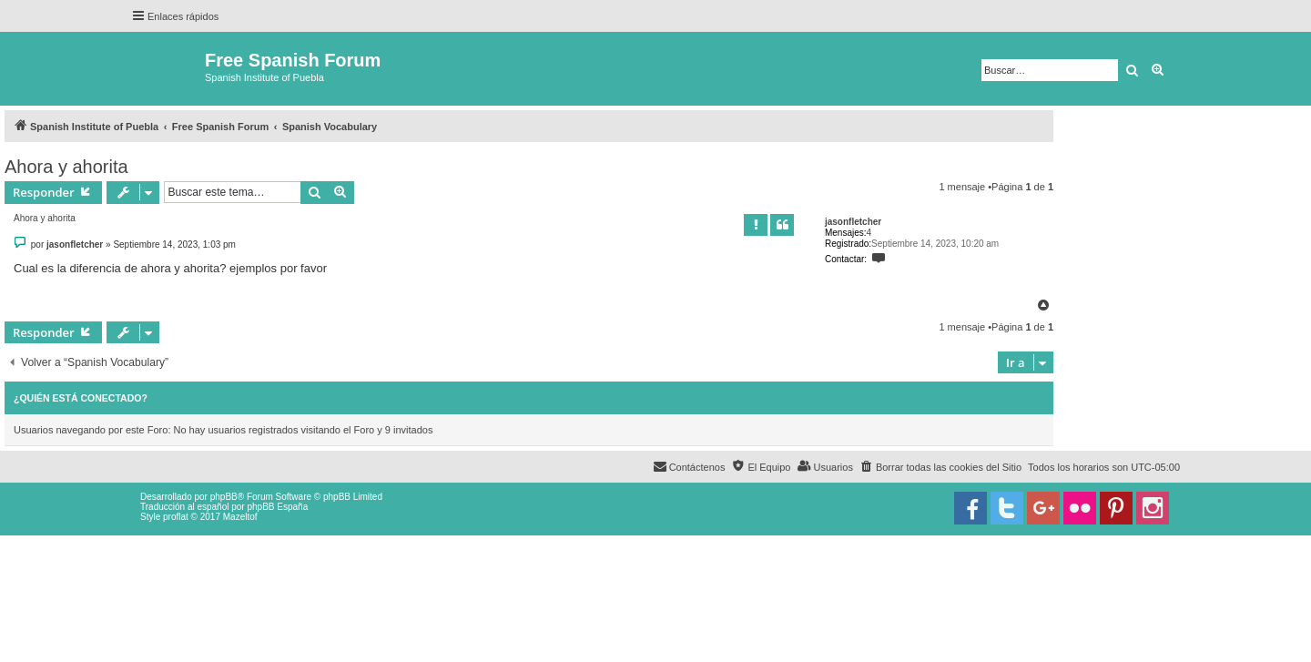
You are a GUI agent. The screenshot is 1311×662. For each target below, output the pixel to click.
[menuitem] (940, 467)
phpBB (224, 497)
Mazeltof (240, 517)
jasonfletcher (853, 222)
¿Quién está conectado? (80, 397)
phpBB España (277, 507)
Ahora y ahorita (66, 167)
